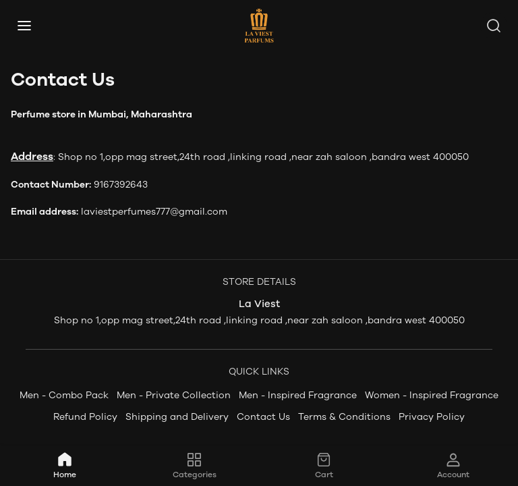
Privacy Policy (432, 417)
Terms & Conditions (344, 417)
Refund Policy (85, 417)
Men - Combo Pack (64, 395)
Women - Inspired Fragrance (431, 395)
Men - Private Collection (174, 395)
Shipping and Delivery (177, 417)
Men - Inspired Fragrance (298, 395)
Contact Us (263, 417)
